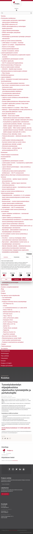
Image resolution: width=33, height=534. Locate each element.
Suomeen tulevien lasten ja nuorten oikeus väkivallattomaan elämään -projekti (14, 143)
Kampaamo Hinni (8, 320)
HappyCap (6, 330)
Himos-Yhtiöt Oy (7, 309)
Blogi (2, 289)
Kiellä (6, 279)
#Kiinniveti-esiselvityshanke (9, 146)
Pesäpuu (16, 3)
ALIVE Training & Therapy (10, 322)
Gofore (5, 305)
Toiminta (3, 16)
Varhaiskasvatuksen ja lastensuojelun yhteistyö (14, 71)
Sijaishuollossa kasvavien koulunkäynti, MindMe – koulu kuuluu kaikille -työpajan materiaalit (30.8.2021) (18, 118)
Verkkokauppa (5, 353)
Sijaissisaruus (6, 34)
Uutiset (3, 291)
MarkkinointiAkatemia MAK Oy (11, 311)
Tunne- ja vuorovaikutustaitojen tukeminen (13, 83)
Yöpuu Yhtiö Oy (7, 315)
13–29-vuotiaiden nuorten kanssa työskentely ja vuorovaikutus (14, 235)
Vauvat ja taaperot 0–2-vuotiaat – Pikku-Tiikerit (15, 107)
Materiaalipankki (5, 351)
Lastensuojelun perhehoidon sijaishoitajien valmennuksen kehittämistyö (14, 21)
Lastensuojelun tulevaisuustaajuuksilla (12, 140)
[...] (10, 438)
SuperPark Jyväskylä (9, 334)
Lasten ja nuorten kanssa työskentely (11, 40)
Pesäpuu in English (6, 363)
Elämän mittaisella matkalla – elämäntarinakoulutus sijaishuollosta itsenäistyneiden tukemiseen (16, 247)
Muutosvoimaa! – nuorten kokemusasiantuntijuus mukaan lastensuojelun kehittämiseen (15, 202)
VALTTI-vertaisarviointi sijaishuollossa (12, 63)
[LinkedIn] (7, 438)
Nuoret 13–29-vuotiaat (8, 46)
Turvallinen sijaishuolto (7, 61)
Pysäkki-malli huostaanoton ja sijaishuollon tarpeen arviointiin (16, 56)
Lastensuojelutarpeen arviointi (9, 52)
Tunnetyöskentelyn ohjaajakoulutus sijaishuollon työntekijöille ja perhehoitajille (15, 251)
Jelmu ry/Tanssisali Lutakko (10, 318)
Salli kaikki (27, 279)
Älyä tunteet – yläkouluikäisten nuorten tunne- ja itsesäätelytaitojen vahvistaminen (15, 243)
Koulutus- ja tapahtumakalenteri (10, 287)
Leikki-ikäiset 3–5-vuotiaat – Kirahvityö (12, 42)
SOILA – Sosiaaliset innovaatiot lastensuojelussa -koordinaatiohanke (15, 80)
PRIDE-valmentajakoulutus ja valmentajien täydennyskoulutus (14, 27)
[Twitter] (5, 438)
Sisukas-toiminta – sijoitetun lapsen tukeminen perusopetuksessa (15, 180)
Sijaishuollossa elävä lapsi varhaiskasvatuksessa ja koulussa (15, 176)
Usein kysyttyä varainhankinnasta (11, 340)
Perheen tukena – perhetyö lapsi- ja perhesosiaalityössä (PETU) (12, 149)
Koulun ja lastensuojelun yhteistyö (10, 67)
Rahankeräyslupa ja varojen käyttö (11, 338)
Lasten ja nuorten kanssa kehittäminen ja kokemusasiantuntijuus (12, 192)
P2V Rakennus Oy (8, 303)
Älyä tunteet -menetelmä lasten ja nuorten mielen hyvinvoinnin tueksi (15, 86)
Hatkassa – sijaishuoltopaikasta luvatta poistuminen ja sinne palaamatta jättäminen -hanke (17, 110)
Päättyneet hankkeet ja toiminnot (10, 95)
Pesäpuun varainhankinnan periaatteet (13, 342)
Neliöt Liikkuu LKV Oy (9, 324)
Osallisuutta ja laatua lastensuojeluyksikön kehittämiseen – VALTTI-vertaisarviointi (14, 172)
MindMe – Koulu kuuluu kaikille (10, 115)
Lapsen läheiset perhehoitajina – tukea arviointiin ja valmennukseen (16, 168)
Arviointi (3, 158)
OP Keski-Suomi (7, 313)
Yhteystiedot (4, 358)
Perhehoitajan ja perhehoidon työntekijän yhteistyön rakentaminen (16, 37)
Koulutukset (4, 152)
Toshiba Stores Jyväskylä (10, 328)
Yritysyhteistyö (6, 299)
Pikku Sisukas (6, 73)
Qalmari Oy (6, 326)
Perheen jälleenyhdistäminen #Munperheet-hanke (16, 101)
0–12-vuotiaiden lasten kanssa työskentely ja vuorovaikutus (13, 210)
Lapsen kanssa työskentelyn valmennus (13, 223)
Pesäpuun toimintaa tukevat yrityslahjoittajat (14, 301)
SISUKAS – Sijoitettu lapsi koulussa (12, 69)
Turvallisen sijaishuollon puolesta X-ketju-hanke (15, 103)
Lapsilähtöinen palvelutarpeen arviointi (12, 59)
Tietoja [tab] (27, 257)
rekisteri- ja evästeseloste (13, 530)
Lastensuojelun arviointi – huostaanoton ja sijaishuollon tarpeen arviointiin (17, 163)
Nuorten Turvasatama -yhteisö (10, 50)
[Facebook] (3, 438)
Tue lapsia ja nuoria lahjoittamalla (10, 295)
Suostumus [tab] (6, 257)
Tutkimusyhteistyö (6, 346)
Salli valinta (16, 279)
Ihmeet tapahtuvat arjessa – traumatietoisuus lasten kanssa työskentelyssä (16, 188)
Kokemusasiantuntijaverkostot (10, 48)
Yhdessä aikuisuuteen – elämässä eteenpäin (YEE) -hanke (16, 137)
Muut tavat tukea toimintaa (9, 336)
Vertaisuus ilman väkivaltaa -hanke (11, 134)
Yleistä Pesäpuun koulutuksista (9, 154)
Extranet (3, 360)
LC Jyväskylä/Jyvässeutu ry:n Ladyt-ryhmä (15, 307)
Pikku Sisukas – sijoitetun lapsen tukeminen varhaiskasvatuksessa (14, 184)
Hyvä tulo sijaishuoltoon (8, 113)
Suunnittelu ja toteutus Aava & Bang (25, 532)
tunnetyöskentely (15, 460)
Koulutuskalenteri (6, 156)
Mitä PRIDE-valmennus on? (10, 24)
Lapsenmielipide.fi (6, 77)
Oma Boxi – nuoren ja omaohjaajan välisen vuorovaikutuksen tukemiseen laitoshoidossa (14, 239)
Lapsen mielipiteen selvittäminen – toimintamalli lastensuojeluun (15, 214)
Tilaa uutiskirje (5, 356)
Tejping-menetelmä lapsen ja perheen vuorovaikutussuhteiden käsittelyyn (12, 90)
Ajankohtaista (4, 284)
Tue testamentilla (7, 297)
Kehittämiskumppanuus (7, 75)
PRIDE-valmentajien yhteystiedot (11, 32)
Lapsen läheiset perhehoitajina (10, 30)
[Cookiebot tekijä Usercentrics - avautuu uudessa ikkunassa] (27, 254)
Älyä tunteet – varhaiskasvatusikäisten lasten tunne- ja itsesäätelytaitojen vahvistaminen (17, 226)
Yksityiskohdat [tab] (16, 257)
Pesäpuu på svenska (6, 365)
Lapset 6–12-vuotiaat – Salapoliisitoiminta (13, 44)
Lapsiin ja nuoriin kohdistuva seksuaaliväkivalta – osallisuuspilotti (15, 98)
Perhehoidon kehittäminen (8, 18)
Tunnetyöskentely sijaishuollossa (11, 93)
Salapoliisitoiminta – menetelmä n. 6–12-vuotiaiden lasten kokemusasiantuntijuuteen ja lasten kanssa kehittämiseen (16, 197)
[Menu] (16, 9)
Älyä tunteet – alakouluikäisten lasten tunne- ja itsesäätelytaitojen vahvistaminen (15, 230)
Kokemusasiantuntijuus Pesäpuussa (11, 65)
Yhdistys (3, 344)
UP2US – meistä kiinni (8, 105)
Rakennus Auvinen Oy (9, 332)
